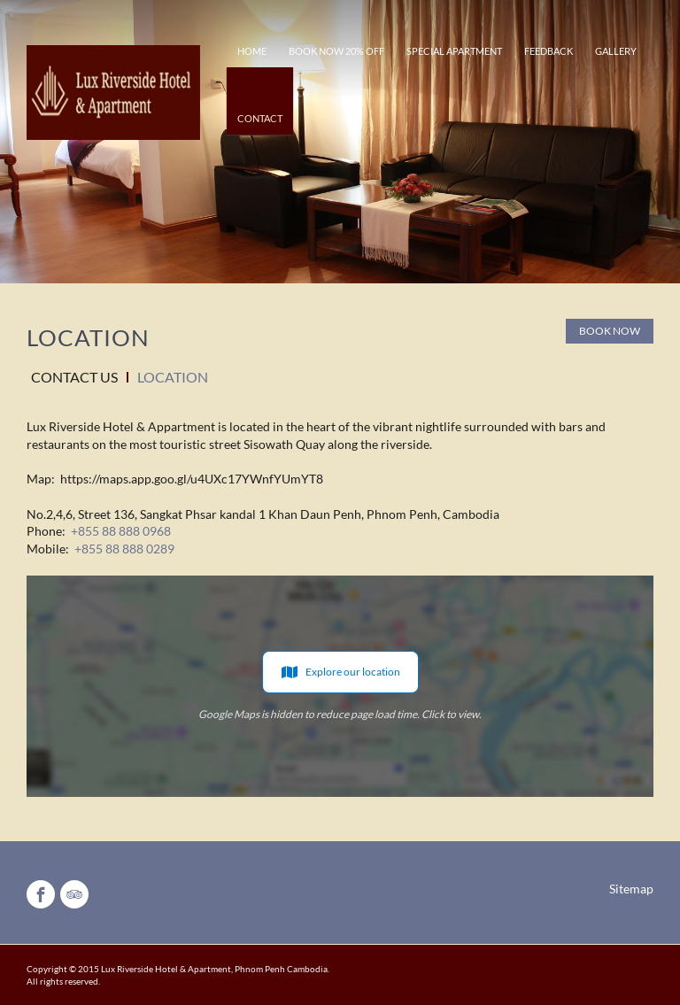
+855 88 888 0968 (121, 530)
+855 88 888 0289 (124, 548)
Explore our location (340, 672)
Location (172, 377)
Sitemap (631, 888)
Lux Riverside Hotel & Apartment (166, 968)
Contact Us (74, 377)
